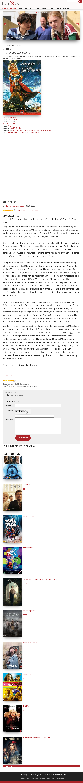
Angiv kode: (8, 410)
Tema (44, 8)
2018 (24, 489)
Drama (5, 117)
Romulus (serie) (29, 611)
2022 (25, 584)
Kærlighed (24, 132)
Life (24, 453)
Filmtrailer (63, 8)
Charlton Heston (18, 130)
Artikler (34, 8)
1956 (15, 120)
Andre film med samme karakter (29, 210)
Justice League (28, 516)
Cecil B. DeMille (15, 128)
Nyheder (23, 8)
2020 (25, 615)
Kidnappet (27, 674)
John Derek (47, 130)
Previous (5, 23)
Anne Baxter (29, 130)
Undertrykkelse (34, 132)
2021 (24, 647)
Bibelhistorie (12, 132)
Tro (19, 132)
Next (77, 23)
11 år (9, 126)
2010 (24, 678)
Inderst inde (28, 548)
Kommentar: (9, 419)
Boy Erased (27, 485)
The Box (26, 706)
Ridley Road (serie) (30, 643)
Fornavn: (7, 405)
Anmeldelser (9, 8)
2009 (25, 710)
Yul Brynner (38, 130)
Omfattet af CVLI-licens (11, 124)
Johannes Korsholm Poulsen (15, 206)
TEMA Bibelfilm (13, 117)
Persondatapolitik (60, 775)
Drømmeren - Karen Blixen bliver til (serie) (40, 579)
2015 (24, 552)
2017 (24, 458)
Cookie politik (48, 775)
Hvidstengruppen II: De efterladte (36, 738)
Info (52, 8)
